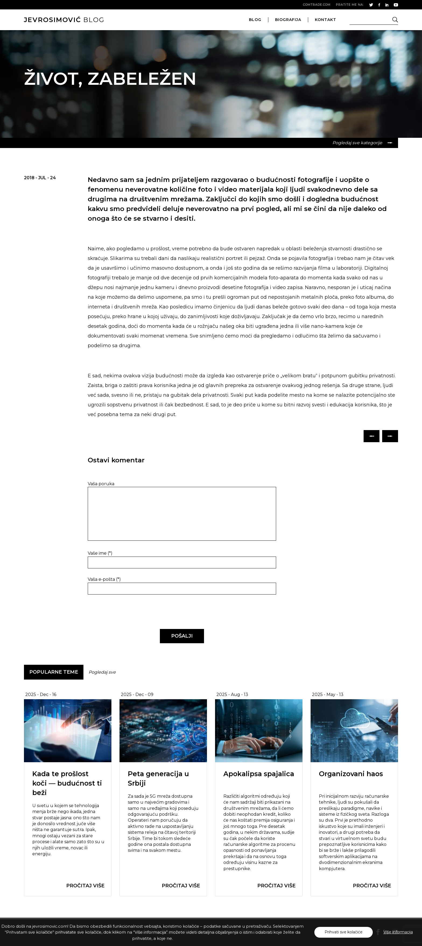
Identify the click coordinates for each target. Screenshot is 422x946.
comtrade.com (316, 4)
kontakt (325, 19)
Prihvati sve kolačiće (344, 932)
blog (64, 20)
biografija (288, 19)
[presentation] (124, 612)
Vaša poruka (101, 483)
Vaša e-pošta (104, 579)
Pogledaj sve (102, 672)
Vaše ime (100, 553)
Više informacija (398, 932)
